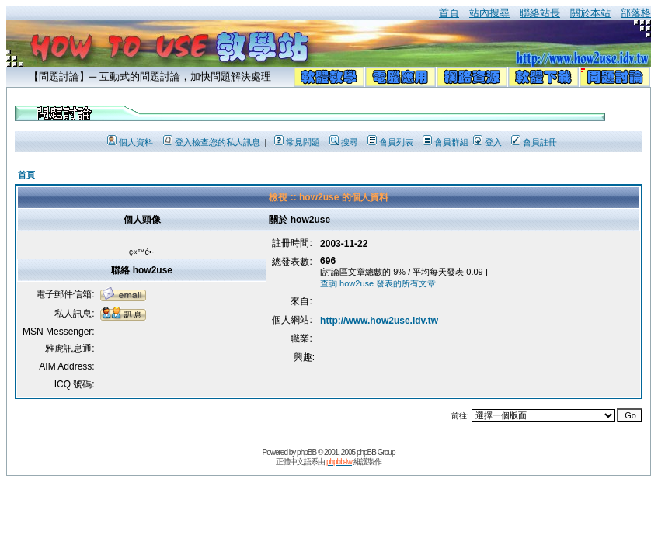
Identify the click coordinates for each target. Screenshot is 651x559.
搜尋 (343, 142)
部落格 (636, 13)
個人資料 (130, 142)
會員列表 (390, 142)
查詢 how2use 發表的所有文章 (378, 283)
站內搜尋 (489, 13)
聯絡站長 (540, 13)
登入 (487, 142)
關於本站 (590, 13)
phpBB (306, 452)
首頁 (449, 13)
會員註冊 (534, 142)
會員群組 (445, 142)
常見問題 (297, 142)
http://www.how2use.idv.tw (379, 320)
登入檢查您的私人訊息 (211, 142)
